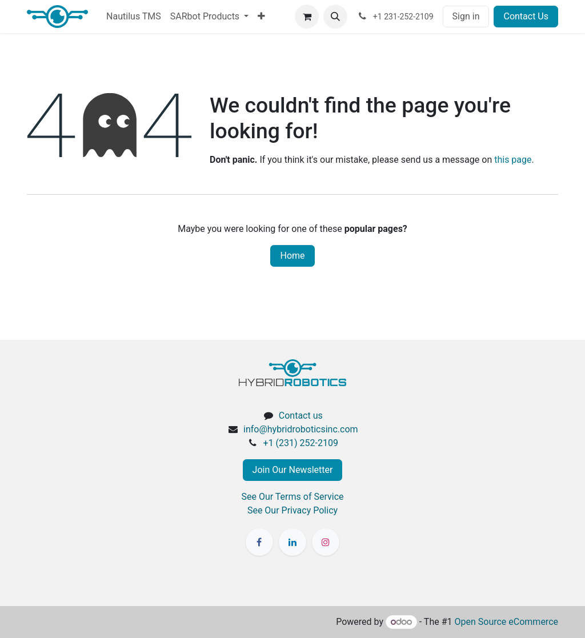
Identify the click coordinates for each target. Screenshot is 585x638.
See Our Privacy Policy (292, 510)
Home (292, 255)
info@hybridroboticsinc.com (300, 429)
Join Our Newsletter (293, 469)
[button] (335, 17)
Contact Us (525, 16)
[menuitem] (134, 16)
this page (512, 159)
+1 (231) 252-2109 (300, 443)
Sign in (466, 16)
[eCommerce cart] (307, 17)
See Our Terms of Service (293, 496)
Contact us (301, 415)
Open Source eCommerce (506, 621)
